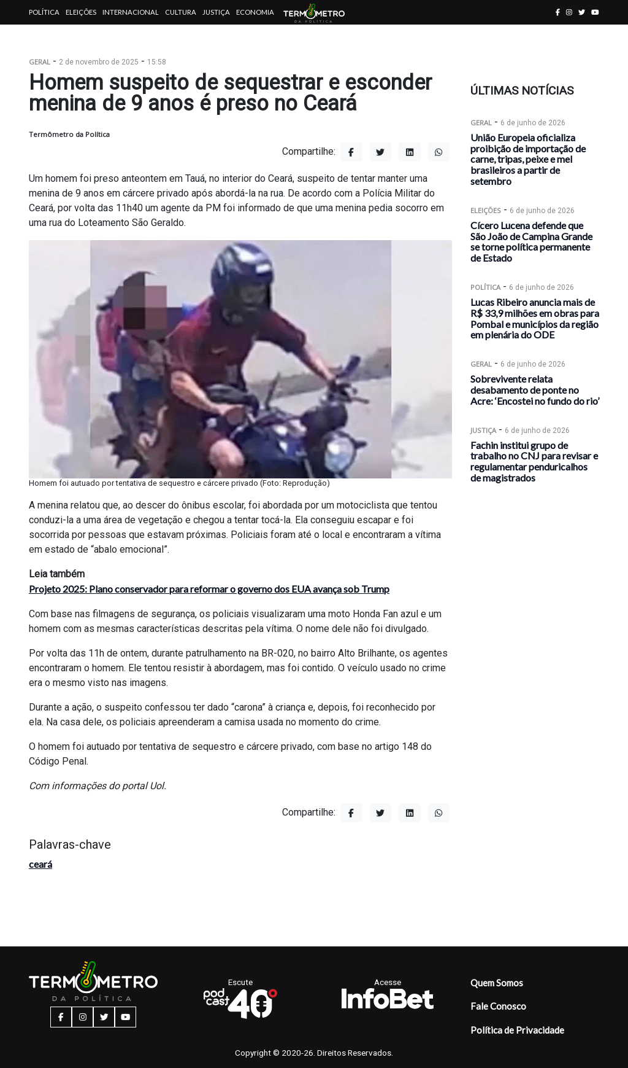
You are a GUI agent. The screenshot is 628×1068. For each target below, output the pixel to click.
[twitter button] (581, 12)
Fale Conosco (498, 1005)
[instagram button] (569, 12)
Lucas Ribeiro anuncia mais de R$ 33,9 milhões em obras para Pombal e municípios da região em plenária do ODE (534, 318)
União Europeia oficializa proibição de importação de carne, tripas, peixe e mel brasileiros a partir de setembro (528, 159)
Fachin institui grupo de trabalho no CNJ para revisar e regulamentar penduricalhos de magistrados (534, 461)
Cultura (180, 12)
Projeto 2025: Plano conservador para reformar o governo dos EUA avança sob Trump (209, 588)
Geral (39, 61)
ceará (40, 864)
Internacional (130, 12)
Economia (255, 12)
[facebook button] (558, 12)
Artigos (44, 37)
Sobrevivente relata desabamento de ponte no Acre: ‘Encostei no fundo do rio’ (534, 390)
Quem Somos (496, 982)
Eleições (81, 12)
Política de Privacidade (517, 1029)
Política (44, 12)
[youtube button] (595, 12)
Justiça (216, 12)
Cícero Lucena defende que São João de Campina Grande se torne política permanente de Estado (531, 241)
